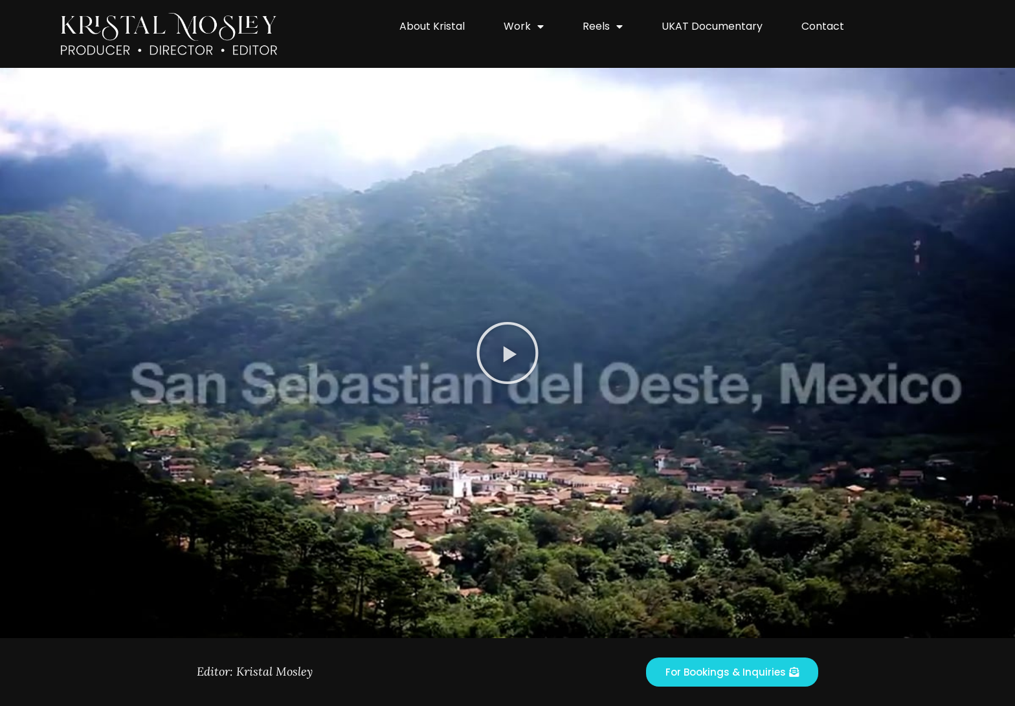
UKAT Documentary (712, 26)
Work (524, 26)
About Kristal (432, 26)
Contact (822, 26)
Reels (603, 26)
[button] (507, 353)
